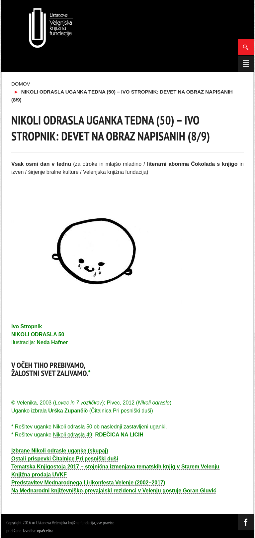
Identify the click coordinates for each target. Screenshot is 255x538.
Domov (20, 84)
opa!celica (45, 531)
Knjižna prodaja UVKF (39, 474)
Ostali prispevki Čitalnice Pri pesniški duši (64, 458)
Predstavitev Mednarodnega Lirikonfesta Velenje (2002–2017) (88, 482)
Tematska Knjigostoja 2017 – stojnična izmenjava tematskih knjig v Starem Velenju (115, 466)
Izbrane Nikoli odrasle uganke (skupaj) (59, 450)
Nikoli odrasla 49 (72, 434)
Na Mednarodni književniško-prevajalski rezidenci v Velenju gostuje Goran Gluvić (113, 490)
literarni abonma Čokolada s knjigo (192, 164)
